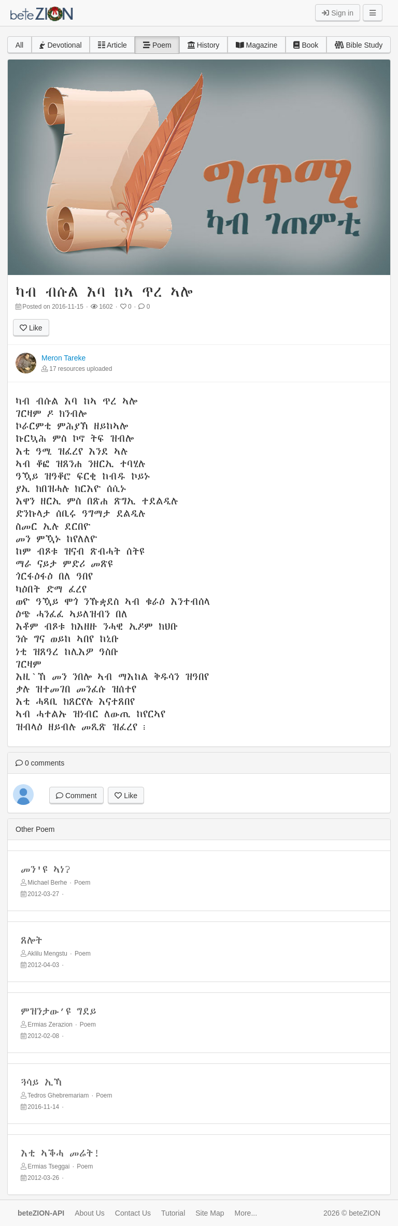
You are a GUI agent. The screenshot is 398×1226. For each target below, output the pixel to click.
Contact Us (133, 1213)
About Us (90, 1213)
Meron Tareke (63, 358)
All (20, 45)
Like (31, 328)
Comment (76, 795)
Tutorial (173, 1213)
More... (246, 1213)
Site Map (209, 1213)
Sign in (337, 13)
